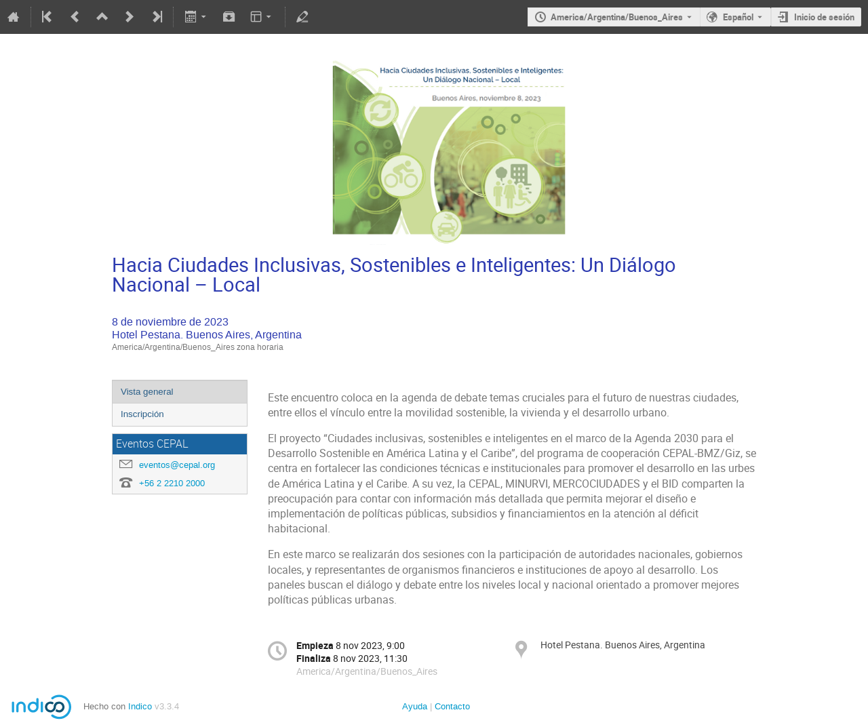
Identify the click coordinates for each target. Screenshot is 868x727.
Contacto (452, 706)
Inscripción (142, 414)
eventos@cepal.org (177, 465)
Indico (140, 706)
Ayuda (414, 706)
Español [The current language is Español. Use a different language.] (738, 17)
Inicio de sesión (824, 17)
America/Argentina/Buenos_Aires (617, 17)
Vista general (147, 392)
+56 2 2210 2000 (172, 483)
